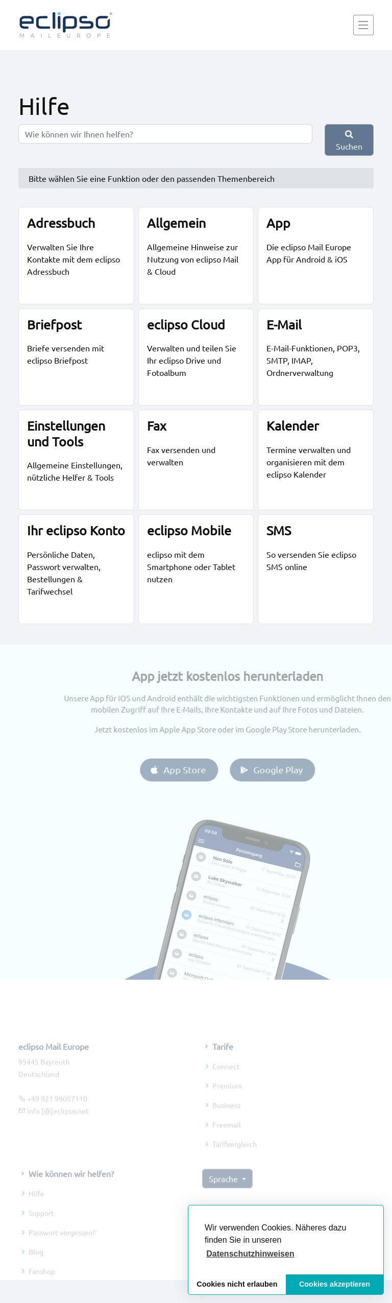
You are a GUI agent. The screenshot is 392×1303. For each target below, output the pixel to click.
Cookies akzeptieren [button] (334, 1284)
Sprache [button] (224, 1192)
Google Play (284, 769)
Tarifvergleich (234, 1156)
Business (226, 1118)
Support (41, 1226)
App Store (190, 769)
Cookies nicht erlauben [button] (237, 1284)
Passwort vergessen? (62, 1245)
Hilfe (36, 1207)
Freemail (226, 1137)
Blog (36, 1265)
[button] (250, 1254)
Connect (226, 1079)
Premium (227, 1098)
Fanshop (42, 1284)
